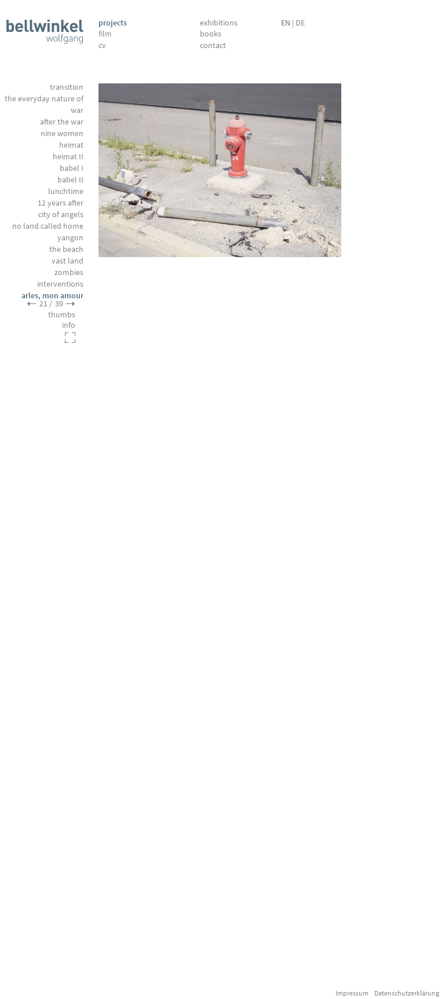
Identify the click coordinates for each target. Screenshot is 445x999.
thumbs (61, 314)
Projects (113, 22)
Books (210, 33)
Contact (213, 45)
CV (102, 45)
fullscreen (70, 337)
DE (300, 22)
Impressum (352, 993)
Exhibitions (219, 22)
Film (105, 33)
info (68, 325)
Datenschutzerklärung (406, 993)
